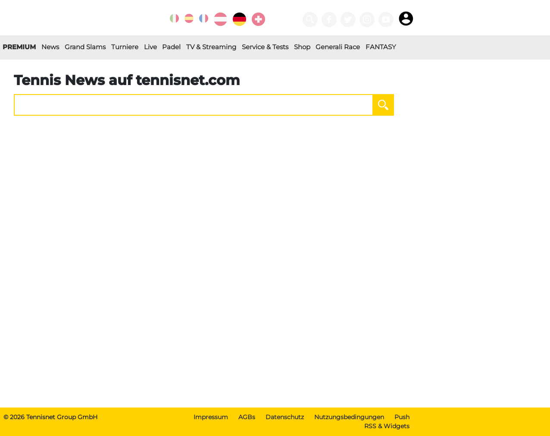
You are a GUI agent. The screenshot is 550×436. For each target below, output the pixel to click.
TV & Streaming (211, 47)
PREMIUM (19, 47)
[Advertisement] (209, 340)
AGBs (246, 417)
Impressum (211, 417)
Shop (302, 47)
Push (401, 417)
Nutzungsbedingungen (349, 417)
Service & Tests (265, 47)
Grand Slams (85, 47)
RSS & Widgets (386, 426)
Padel (171, 47)
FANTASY (381, 47)
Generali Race (338, 47)
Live (150, 47)
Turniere (124, 47)
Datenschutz (285, 417)
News (50, 47)
